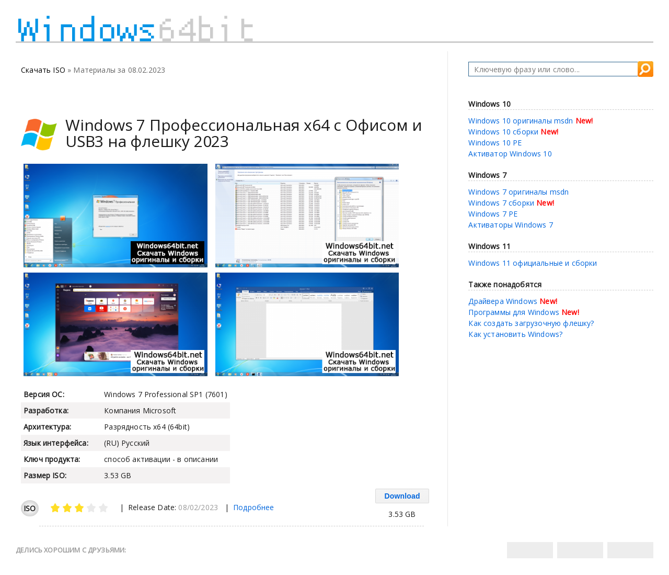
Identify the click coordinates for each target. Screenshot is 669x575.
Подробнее (253, 507)
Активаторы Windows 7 (510, 225)
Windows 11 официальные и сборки (532, 263)
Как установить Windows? (515, 334)
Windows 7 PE (492, 214)
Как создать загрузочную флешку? (531, 323)
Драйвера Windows (502, 301)
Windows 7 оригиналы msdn (518, 192)
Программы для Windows (513, 312)
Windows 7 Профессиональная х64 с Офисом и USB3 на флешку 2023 (243, 133)
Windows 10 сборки (503, 132)
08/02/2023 (198, 507)
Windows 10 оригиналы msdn (520, 121)
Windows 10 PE (495, 143)
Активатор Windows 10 (509, 154)
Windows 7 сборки (501, 203)
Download (402, 496)
